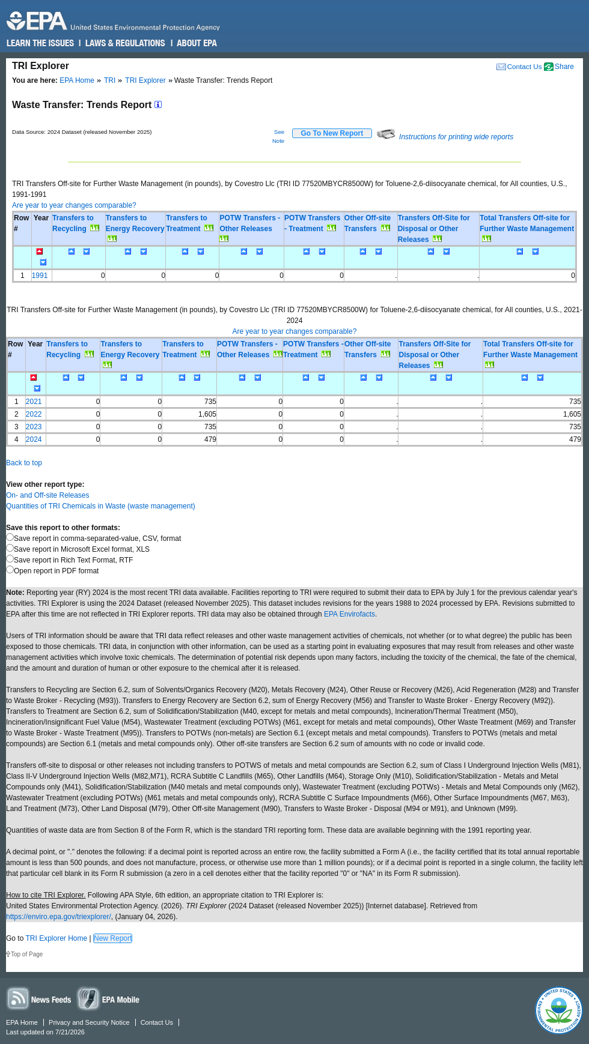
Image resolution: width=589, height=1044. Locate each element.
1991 (40, 275)
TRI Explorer (145, 80)
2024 (34, 439)
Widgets (108, 998)
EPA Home (77, 80)
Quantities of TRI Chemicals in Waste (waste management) (100, 506)
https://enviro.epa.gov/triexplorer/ (58, 917)
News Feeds (39, 998)
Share (564, 66)
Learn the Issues (40, 43)
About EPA (196, 43)
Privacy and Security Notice (89, 1022)
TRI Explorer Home (56, 938)
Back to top (24, 463)
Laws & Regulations (124, 43)
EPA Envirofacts (349, 614)
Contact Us (524, 66)
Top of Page (27, 954)
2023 (34, 427)
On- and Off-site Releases (48, 495)
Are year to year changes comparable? (74, 205)
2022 (34, 414)
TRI (109, 80)
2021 (34, 401)
